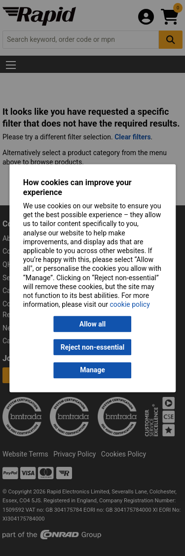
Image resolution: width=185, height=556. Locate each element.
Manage (92, 370)
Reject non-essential (92, 347)
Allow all (92, 324)
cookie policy (130, 305)
